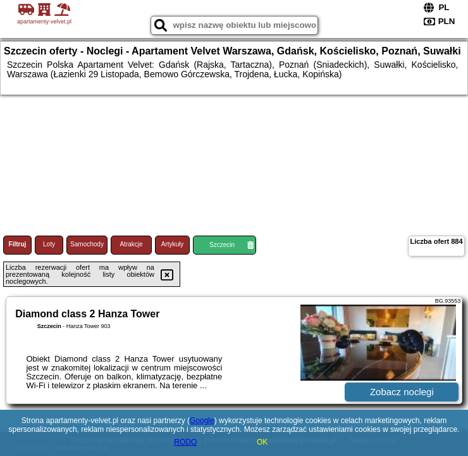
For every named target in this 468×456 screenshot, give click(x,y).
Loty (49, 244)
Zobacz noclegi (402, 391)
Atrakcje (131, 244)
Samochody (87, 244)
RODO (185, 442)
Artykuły (172, 244)
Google (202, 420)
